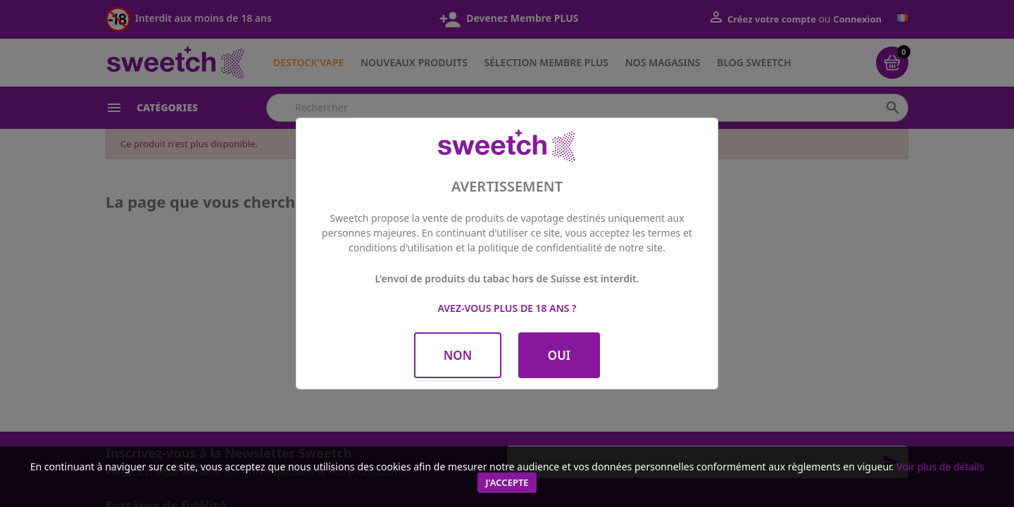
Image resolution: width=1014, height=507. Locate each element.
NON (458, 355)
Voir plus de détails (940, 466)
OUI (559, 355)
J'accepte (506, 482)
